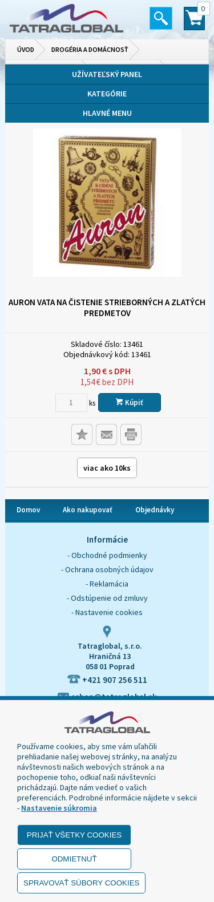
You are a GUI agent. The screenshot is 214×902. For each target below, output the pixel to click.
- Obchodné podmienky (107, 555)
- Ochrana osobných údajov (107, 569)
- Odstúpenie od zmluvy (107, 598)
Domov (28, 510)
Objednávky (154, 510)
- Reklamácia (107, 584)
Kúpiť (129, 402)
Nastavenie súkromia (59, 808)
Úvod (25, 49)
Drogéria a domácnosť (89, 49)
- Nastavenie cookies (107, 612)
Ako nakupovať (87, 510)
